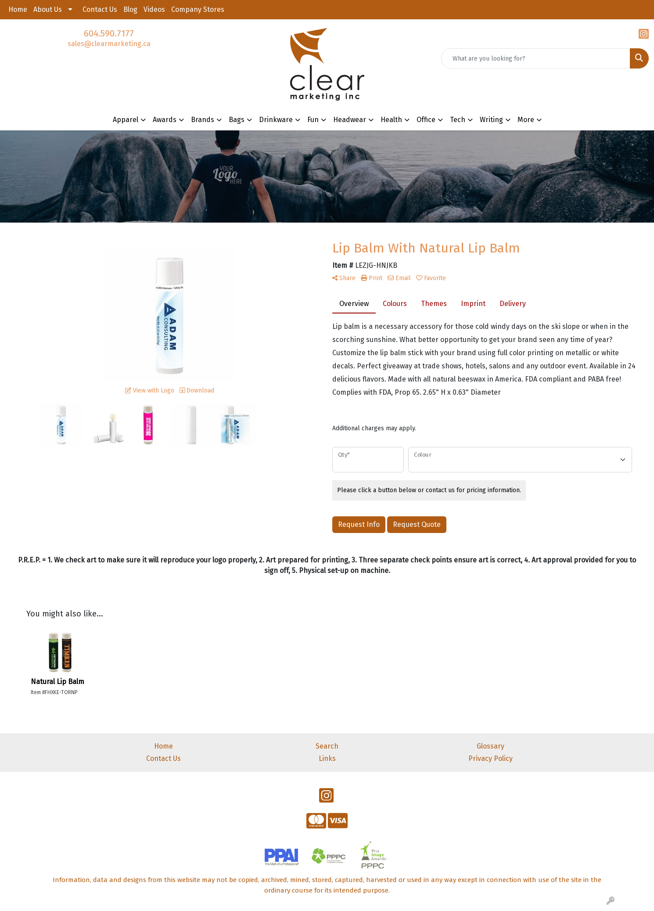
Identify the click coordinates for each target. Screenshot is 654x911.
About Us (47, 9)
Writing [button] (491, 119)
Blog (130, 9)
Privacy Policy (490, 758)
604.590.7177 (109, 33)
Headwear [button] (349, 119)
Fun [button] (313, 119)
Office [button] (426, 119)
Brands (202, 119)
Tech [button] (457, 119)
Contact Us (100, 9)
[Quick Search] (535, 58)
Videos (154, 9)
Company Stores (197, 9)
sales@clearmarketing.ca (109, 44)
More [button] (525, 119)
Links (327, 758)
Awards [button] (164, 119)
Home (17, 9)
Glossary (490, 746)
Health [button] (391, 119)
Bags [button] (236, 119)
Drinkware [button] (276, 119)
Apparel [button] (125, 119)
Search (327, 746)
